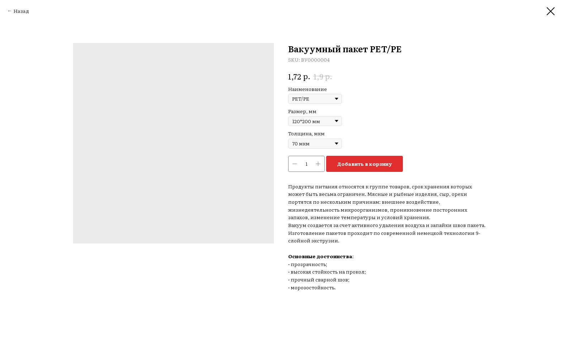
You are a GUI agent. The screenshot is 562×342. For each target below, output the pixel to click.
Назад (21, 10)
